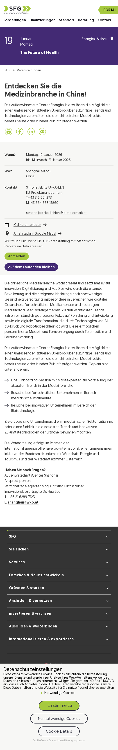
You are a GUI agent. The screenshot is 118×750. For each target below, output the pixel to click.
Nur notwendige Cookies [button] (59, 719)
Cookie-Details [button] (41, 740)
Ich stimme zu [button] (59, 706)
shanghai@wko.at (23, 502)
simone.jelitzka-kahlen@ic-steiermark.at (56, 213)
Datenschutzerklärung (61, 740)
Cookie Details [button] (59, 732)
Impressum (79, 740)
